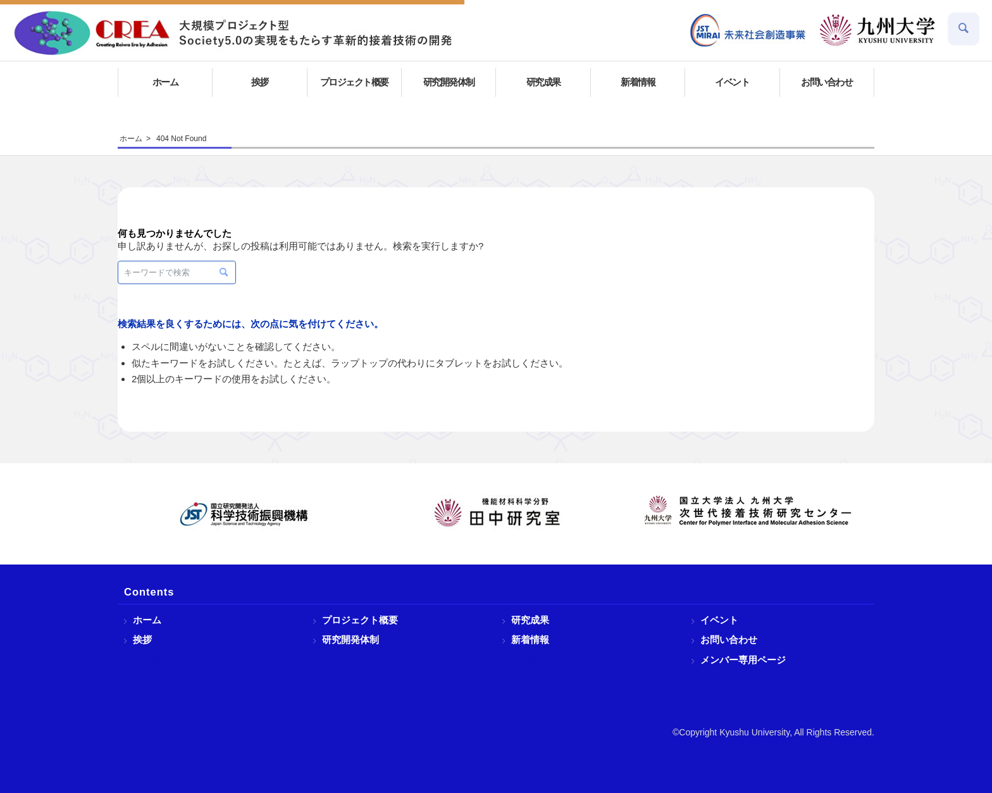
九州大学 (877, 30)
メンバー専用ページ (743, 659)
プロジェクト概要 (360, 620)
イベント (719, 620)
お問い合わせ (728, 639)
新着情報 (530, 639)
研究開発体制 (350, 639)
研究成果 (530, 620)
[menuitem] (748, 30)
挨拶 (142, 639)
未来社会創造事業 (748, 30)
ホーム (147, 620)
